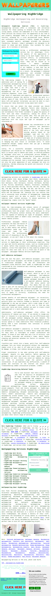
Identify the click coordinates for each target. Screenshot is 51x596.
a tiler (43, 437)
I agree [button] (31, 588)
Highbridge (36, 177)
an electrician (43, 443)
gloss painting (16, 439)
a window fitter (27, 430)
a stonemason (20, 437)
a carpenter (41, 441)
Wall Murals (35, 547)
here (42, 517)
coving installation (18, 443)
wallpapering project (32, 521)
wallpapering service (9, 110)
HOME (24, 9)
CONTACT (39, 9)
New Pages (9, 578)
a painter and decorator (29, 435)
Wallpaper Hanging (32, 539)
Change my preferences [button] (35, 591)
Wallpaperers (20, 553)
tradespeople (31, 445)
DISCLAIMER (46, 9)
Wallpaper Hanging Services (29, 549)
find (7, 491)
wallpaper (5, 213)
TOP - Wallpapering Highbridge (13, 563)
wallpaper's (38, 71)
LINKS (28, 9)
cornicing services (42, 439)
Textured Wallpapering (15, 539)
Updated (15, 578)
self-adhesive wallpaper (26, 297)
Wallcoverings (36, 543)
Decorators (18, 554)
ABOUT (33, 9)
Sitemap (2, 578)
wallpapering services (10, 28)
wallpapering (6, 91)
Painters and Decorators (23, 541)
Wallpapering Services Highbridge (20, 449)
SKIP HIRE (14, 432)
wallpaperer (14, 428)
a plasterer (18, 441)
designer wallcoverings (29, 392)
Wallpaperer (39, 541)
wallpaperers (14, 190)
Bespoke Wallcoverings (20, 545)
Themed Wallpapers (14, 556)
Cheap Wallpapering (37, 545)
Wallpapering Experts (21, 547)
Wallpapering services (10, 177)
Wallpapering (6, 553)
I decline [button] (37, 588)
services (29, 415)
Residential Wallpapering (18, 543)
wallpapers (41, 136)
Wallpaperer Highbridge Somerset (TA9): (18, 26)
